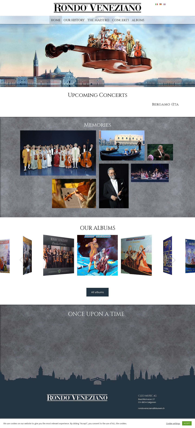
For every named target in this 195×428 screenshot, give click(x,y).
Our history (74, 20)
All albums (97, 292)
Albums (138, 20)
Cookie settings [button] (173, 423)
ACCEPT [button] (187, 423)
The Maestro (98, 20)
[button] (174, 260)
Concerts (120, 20)
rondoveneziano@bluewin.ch (151, 408)
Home (56, 20)
